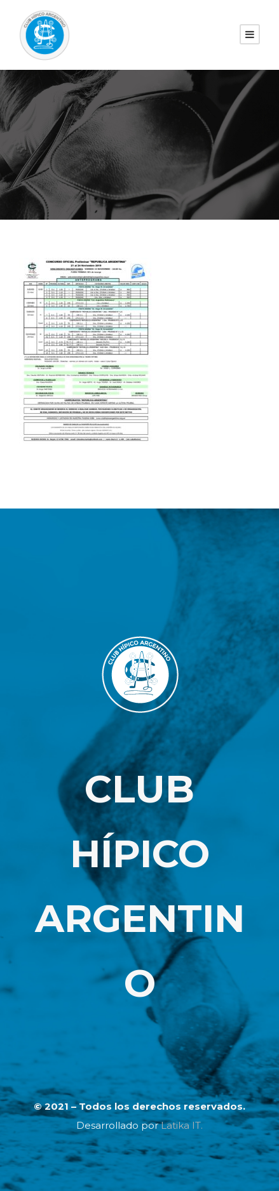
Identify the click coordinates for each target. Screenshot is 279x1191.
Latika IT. (182, 1125)
